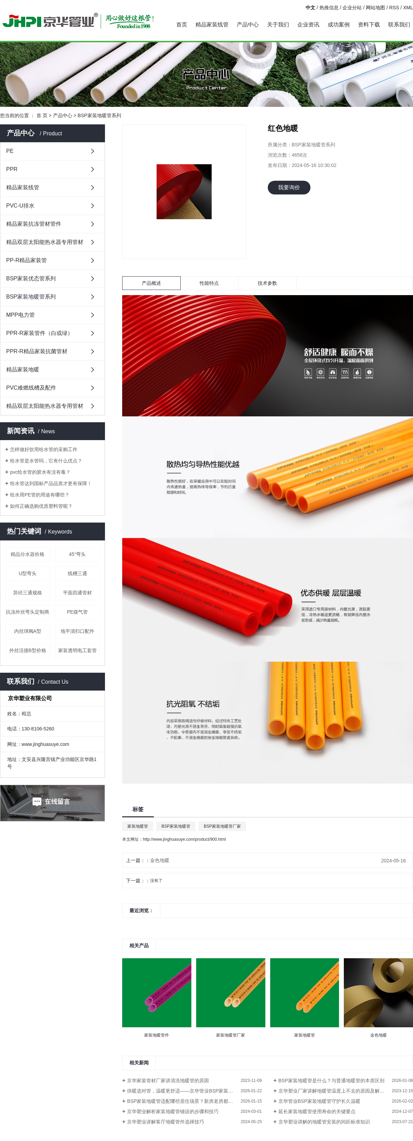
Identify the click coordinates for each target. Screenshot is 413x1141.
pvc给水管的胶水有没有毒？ (40, 472)
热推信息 (329, 7)
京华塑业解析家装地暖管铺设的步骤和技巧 (173, 1111)
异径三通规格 (27, 592)
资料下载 (369, 24)
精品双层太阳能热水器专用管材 (44, 242)
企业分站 (352, 7)
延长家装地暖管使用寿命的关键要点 (317, 1111)
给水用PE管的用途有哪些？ (40, 494)
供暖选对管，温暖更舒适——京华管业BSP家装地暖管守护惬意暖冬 (194, 1091)
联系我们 (399, 24)
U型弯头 (27, 573)
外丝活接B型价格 (27, 650)
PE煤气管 (77, 612)
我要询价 (289, 187)
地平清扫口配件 (77, 631)
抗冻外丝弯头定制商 (27, 612)
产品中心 (248, 24)
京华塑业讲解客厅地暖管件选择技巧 (165, 1122)
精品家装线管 (212, 24)
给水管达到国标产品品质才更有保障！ (51, 483)
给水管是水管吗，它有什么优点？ (46, 460)
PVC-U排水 (20, 206)
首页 (181, 24)
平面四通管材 (77, 592)
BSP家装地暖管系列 (99, 115)
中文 (310, 7)
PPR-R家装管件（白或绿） (39, 333)
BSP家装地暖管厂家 (222, 826)
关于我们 (278, 24)
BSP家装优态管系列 (31, 278)
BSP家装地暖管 (175, 826)
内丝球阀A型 (27, 631)
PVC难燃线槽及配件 (31, 388)
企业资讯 (308, 24)
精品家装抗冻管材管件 (33, 224)
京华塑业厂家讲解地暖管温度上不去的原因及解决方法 (336, 1091)
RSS (394, 7)
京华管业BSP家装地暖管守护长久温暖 (319, 1101)
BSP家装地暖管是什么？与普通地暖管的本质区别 (331, 1080)
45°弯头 (77, 554)
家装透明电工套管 (77, 650)
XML (408, 7)
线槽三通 (77, 573)
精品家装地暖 (22, 369)
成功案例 (339, 24)
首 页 (41, 115)
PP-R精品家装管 (26, 260)
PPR (12, 169)
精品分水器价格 (27, 554)
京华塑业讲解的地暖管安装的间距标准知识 (324, 1122)
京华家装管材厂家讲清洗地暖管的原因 (168, 1080)
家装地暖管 (137, 826)
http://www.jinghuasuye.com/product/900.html (184, 839)
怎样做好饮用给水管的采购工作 (43, 449)
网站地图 (375, 7)
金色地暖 (159, 860)
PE (9, 151)
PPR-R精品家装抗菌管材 (36, 351)
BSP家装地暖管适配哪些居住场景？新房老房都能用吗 (185, 1101)
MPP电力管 (20, 315)
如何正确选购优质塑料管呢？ (41, 506)
